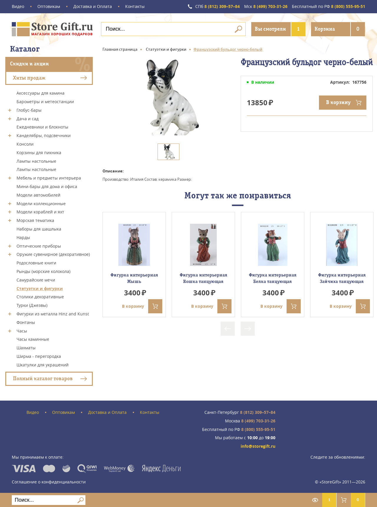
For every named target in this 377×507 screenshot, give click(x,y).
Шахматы (26, 347)
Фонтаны (25, 322)
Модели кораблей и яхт (40, 212)
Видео (18, 6)
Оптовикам (48, 6)
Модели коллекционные (41, 203)
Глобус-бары (29, 110)
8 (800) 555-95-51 (328, 6)
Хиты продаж (29, 78)
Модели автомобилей (38, 195)
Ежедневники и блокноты (42, 127)
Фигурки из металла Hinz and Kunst (52, 314)
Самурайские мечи (35, 280)
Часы (21, 330)
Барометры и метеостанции (45, 101)
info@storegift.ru (258, 446)
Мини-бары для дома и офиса (46, 186)
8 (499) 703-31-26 (265, 6)
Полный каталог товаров (43, 379)
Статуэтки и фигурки (39, 288)
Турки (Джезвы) (31, 305)
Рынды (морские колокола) (43, 271)
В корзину (338, 102)
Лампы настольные (36, 161)
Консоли (25, 144)
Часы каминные (32, 339)
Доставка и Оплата (92, 6)
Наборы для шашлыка (38, 229)
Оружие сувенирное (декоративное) (53, 254)
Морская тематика (35, 220)
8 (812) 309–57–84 (217, 6)
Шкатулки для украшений (42, 364)
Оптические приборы (38, 245)
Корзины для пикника (38, 152)
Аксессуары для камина (40, 93)
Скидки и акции (29, 64)
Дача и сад (27, 118)
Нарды (23, 237)
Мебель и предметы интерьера (48, 178)
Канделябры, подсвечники (43, 135)
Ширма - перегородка (38, 356)
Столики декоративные (40, 296)
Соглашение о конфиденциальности (49, 482)
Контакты (135, 6)
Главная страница (120, 49)
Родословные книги (36, 263)
